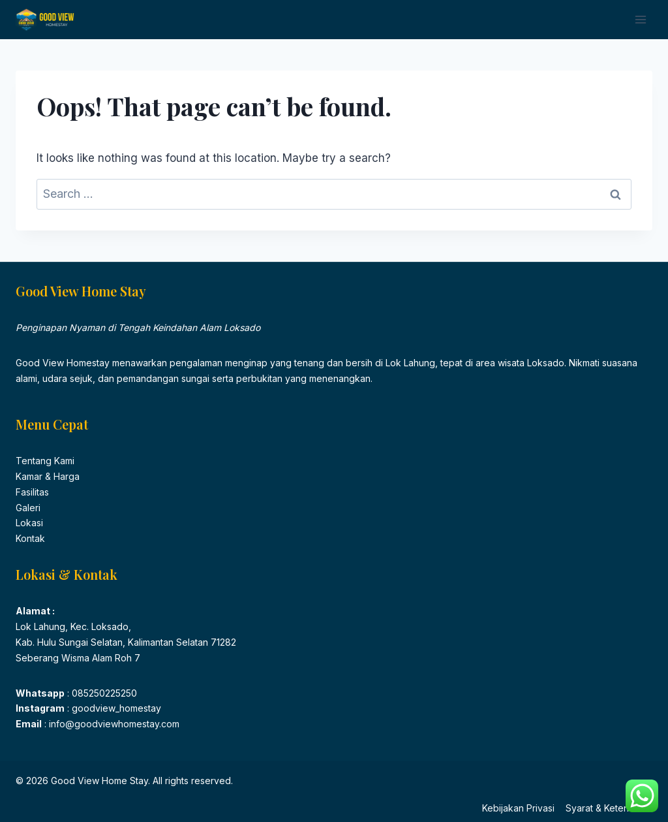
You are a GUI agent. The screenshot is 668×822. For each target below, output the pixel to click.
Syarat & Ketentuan (606, 808)
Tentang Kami (45, 460)
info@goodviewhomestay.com (112, 723)
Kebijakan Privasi (518, 808)
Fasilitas (32, 492)
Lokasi (29, 522)
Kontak (30, 538)
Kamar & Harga (48, 476)
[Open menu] (640, 19)
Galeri (28, 507)
